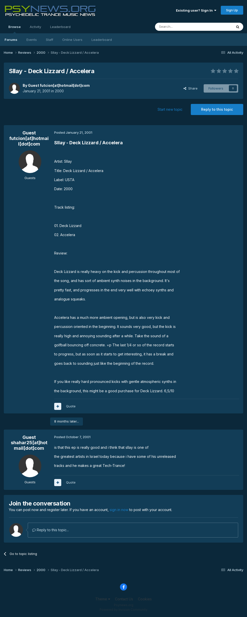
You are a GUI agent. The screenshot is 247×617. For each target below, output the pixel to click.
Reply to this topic (217, 109)
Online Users (72, 40)
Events (31, 40)
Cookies (145, 599)
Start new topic (170, 109)
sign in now (119, 510)
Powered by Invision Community (123, 609)
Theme (102, 599)
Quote (71, 406)
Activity (35, 27)
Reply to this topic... (50, 530)
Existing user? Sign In (196, 10)
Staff (49, 40)
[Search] (180, 27)
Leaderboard (101, 40)
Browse (14, 29)
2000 (59, 91)
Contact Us (124, 599)
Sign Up (232, 10)
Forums (11, 40)
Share (190, 88)
